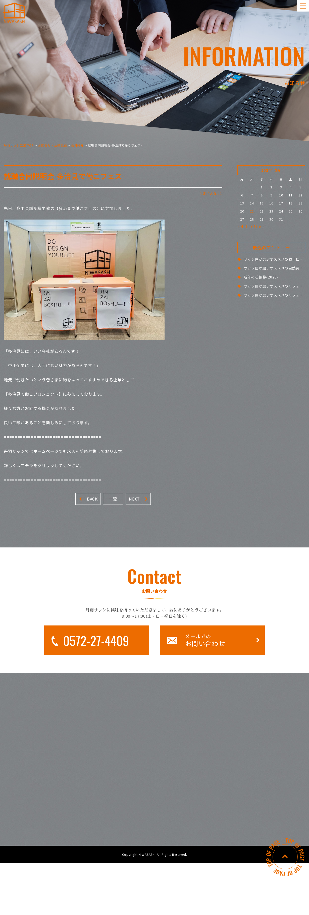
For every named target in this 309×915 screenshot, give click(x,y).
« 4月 (242, 226)
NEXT (138, 499)
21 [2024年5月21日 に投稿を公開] (252, 211)
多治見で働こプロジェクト (33, 394)
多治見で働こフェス (77, 208)
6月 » (256, 226)
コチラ (27, 465)
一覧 (113, 499)
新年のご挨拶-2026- (261, 276)
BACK (88, 499)
